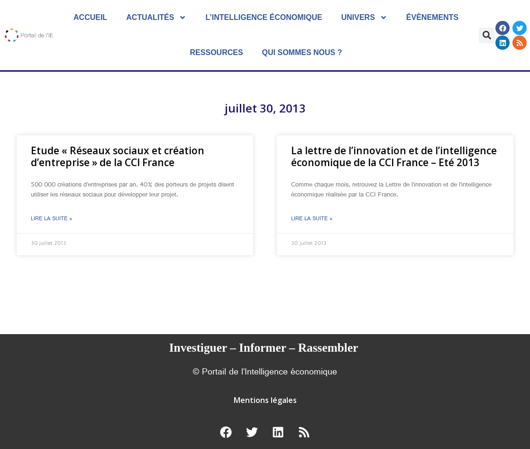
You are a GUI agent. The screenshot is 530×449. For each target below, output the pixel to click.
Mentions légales (265, 400)
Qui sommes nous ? (302, 52)
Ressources (216, 52)
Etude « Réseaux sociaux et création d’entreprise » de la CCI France (117, 156)
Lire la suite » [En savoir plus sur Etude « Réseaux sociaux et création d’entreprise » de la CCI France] (52, 219)
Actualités (156, 17)
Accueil (90, 17)
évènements (432, 17)
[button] (486, 35)
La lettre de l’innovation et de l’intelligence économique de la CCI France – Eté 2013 (394, 156)
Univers (364, 17)
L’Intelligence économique (263, 17)
